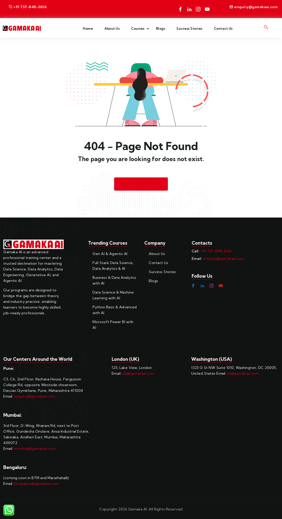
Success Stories (189, 28)
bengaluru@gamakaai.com (36, 483)
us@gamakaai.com (243, 373)
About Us (112, 28)
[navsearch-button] (266, 28)
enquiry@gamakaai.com (223, 258)
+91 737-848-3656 (216, 251)
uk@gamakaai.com (138, 373)
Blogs (160, 28)
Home (88, 28)
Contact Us (223, 28)
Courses (138, 28)
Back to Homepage (141, 184)
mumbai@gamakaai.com (35, 448)
